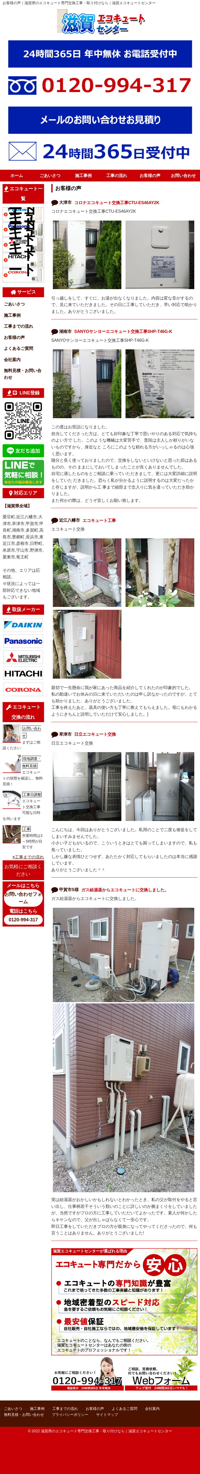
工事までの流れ (18, 326)
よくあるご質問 (18, 348)
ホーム (16, 175)
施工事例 (83, 175)
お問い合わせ (183, 175)
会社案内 (12, 359)
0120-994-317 (23, 919)
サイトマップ (107, 1414)
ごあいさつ (50, 175)
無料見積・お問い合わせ (22, 374)
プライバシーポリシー (70, 1414)
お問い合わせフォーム (23, 898)
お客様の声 (150, 175)
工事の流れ (116, 175)
